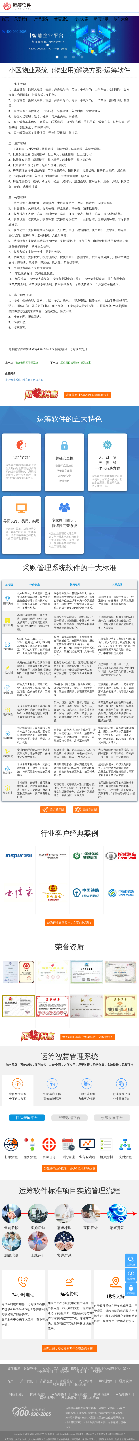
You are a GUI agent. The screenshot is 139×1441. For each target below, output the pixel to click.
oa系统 (100, 1416)
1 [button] (57, 57)
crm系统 (100, 1407)
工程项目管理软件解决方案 (75, 362)
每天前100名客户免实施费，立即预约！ (87, 1037)
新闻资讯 (101, 19)
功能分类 (100, 1421)
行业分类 (90, 1421)
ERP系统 (82, 1412)
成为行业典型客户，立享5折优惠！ (69, 922)
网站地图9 (68, 1397)
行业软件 (85, 1381)
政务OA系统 (88, 1416)
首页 (5, 19)
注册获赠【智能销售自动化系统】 (87, 395)
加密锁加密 (64, 476)
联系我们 (59, 1384)
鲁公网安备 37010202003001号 (111, 1433)
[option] (69, 39)
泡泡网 (97, 1371)
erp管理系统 (104, 1412)
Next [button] (132, 40)
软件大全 (121, 19)
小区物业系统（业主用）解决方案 (24, 379)
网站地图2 (16, 1394)
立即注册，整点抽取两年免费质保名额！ (69, 1348)
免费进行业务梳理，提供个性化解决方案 (69, 1168)
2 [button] (65, 57)
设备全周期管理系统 (26, 362)
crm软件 (110, 1407)
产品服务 (41, 19)
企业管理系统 (113, 1416)
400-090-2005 (14, 32)
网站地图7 (122, 1394)
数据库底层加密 (64, 466)
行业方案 (81, 19)
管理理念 (61, 19)
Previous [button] (7, 40)
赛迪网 (65, 1371)
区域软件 (105, 1381)
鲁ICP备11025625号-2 (86, 1433)
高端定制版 (86, 810)
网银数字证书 (64, 471)
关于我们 (21, 19)
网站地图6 (101, 1394)
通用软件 (125, 1381)
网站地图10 (91, 1397)
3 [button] (73, 57)
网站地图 (79, 1384)
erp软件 (92, 1412)
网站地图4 (58, 1394)
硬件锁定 (64, 481)
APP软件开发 (73, 1416)
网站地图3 (37, 1394)
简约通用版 (53, 809)
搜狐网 (81, 1371)
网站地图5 (80, 1394)
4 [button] (82, 57)
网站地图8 (47, 1397)
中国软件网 (45, 1371)
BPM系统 (117, 1412)
